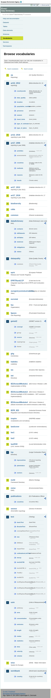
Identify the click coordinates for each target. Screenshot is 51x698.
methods (20, 168)
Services (6, 42)
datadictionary (17, 221)
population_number (23, 106)
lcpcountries (21, 460)
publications (16, 496)
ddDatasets (21, 233)
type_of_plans (22, 128)
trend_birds (21, 119)
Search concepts (28, 69)
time (18, 647)
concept (20, 327)
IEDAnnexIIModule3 (19, 392)
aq (12, 75)
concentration (22, 618)
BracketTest (21, 526)
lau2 (12, 438)
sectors (19, 473)
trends (19, 180)
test (12, 517)
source (19, 337)
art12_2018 (15, 135)
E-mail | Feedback (9, 691)
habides (14, 362)
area (18, 612)
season (19, 115)
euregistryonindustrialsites (20, 291)
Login (34, 5)
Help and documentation (11, 18)
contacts (20, 229)
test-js (19, 558)
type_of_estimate (23, 124)
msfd (13, 480)
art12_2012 (15, 83)
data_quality (21, 98)
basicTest (20, 522)
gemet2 (14, 321)
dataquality (15, 258)
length (19, 630)
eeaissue (20, 242)
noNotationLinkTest (23, 553)
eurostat (14, 299)
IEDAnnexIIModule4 (19, 402)
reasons (20, 175)
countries (20, 163)
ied (12, 376)
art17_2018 (15, 195)
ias (12, 370)
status (19, 251)
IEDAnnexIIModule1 (19, 384)
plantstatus (21, 465)
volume (19, 656)
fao (12, 305)
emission (20, 624)
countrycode (21, 91)
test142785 (20, 562)
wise (13, 663)
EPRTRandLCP (17, 281)
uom (13, 602)
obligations (21, 247)
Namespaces (7, 46)
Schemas (6, 34)
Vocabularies (7, 38)
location (20, 102)
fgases (14, 313)
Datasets (6, 22)
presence (20, 111)
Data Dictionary (19, 14)
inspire (14, 418)
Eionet (11, 14)
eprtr (13, 272)
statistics (20, 641)
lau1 (12, 432)
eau (18, 537)
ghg (12, 354)
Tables (5, 26)
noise (13, 488)
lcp (12, 452)
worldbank (15, 671)
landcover (15, 427)
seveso (14, 509)
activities (20, 151)
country (19, 676)
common (14, 215)
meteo (19, 636)
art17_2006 (15, 143)
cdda (13, 209)
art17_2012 (15, 187)
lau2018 (14, 444)
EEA (12, 2)
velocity (19, 651)
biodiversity (16, 203)
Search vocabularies (12, 69)
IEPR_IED (15, 410)
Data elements (8, 30)
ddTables (20, 237)
